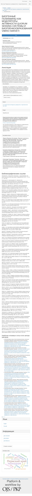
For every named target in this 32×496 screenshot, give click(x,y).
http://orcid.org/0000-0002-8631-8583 (9, 64)
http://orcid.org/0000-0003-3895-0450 (9, 57)
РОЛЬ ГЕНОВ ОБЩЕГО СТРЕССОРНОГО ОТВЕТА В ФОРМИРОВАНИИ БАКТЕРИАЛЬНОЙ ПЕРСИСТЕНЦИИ (15, 359)
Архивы (9, 7)
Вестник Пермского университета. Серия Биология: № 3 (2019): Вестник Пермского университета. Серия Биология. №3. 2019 (16, 345)
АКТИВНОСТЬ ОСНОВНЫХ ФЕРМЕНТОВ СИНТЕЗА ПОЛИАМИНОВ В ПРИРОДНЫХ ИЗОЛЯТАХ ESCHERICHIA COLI (16, 343)
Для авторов (6, 438)
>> (4, 416)
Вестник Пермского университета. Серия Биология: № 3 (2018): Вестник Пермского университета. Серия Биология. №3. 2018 (16, 393)
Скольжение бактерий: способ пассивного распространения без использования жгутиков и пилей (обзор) (16, 350)
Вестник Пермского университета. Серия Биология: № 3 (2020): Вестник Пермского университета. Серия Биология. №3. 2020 (16, 377)
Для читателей (6, 435)
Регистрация (24, 1)
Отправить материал (8, 446)
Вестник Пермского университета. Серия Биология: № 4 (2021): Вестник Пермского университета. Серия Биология (16, 352)
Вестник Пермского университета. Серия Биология (14, 4)
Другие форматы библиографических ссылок (13, 95)
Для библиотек (7, 440)
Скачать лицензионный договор (9, 122)
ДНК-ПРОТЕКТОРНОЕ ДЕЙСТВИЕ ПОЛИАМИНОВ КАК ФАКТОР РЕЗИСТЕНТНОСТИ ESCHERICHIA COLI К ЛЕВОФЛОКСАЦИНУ (17, 366)
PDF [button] (16, 35)
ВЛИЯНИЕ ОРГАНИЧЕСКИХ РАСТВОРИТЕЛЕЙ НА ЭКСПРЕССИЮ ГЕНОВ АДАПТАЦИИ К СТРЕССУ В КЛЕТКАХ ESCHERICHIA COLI (16, 390)
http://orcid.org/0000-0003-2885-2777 (9, 51)
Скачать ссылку (7, 97)
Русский (5, 426)
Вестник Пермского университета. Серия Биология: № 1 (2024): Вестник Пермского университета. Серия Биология (16, 414)
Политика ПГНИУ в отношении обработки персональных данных (15, 478)
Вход (30, 1)
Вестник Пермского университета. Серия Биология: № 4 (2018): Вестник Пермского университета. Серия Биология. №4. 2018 (16, 361)
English (5, 423)
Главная (4, 7)
